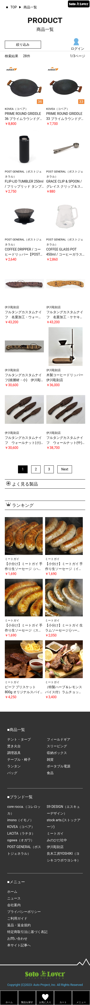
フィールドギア (58, 739)
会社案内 (14, 905)
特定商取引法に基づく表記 (27, 932)
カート (63, 1002)
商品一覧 (30, 7)
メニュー (81, 1002)
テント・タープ (19, 739)
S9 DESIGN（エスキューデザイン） (63, 810)
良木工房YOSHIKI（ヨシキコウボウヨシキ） (63, 857)
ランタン (14, 766)
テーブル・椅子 (19, 759)
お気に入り (45, 1002)
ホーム (12, 891)
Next (64, 469)
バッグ (12, 773)
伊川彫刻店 (55, 847)
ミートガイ (55, 833)
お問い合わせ (17, 938)
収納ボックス (57, 753)
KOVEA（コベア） (21, 827)
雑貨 (50, 759)
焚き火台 (14, 746)
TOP (13, 7)
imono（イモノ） (20, 820)
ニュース (14, 898)
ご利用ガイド (17, 918)
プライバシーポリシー (24, 912)
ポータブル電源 (58, 766)
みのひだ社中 (57, 840)
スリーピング (57, 746)
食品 (50, 773)
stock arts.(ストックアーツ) (64, 823)
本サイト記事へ (19, 945)
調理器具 (14, 753)
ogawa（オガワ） (20, 840)
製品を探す (27, 1002)
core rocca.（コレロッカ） (24, 810)
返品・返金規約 (19, 925)
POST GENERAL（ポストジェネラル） (24, 850)
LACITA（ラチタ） (21, 833)
